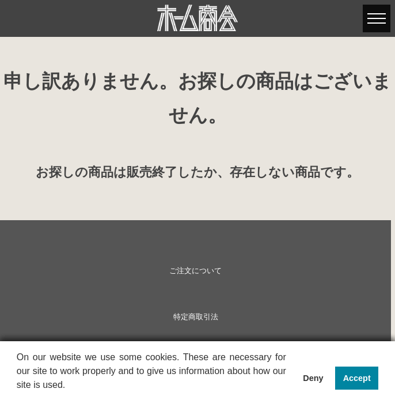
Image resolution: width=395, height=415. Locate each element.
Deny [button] (313, 378)
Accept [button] (357, 378)
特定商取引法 (195, 317)
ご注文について (195, 271)
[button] (18, 400)
